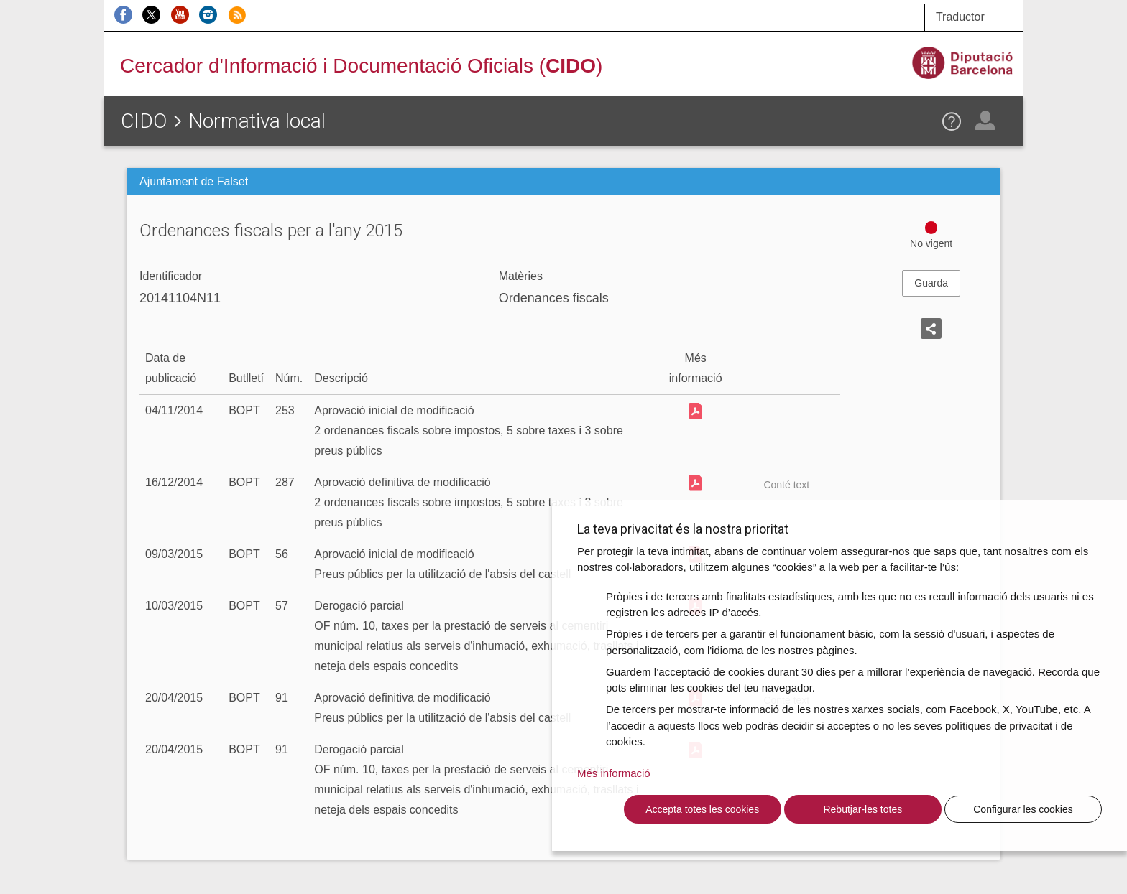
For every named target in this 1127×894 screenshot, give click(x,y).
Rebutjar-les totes (862, 809)
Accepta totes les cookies (702, 809)
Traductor (960, 17)
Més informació (613, 773)
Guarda (931, 283)
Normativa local (257, 121)
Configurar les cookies (1023, 809)
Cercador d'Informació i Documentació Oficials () (361, 66)
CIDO (144, 121)
